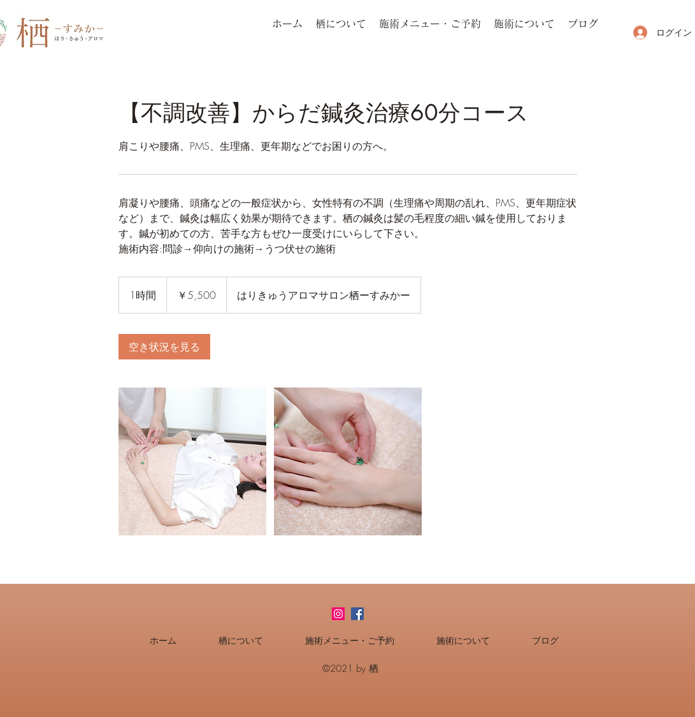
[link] (164, 346)
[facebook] (357, 613)
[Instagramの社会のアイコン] (338, 613)
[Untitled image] (192, 461)
